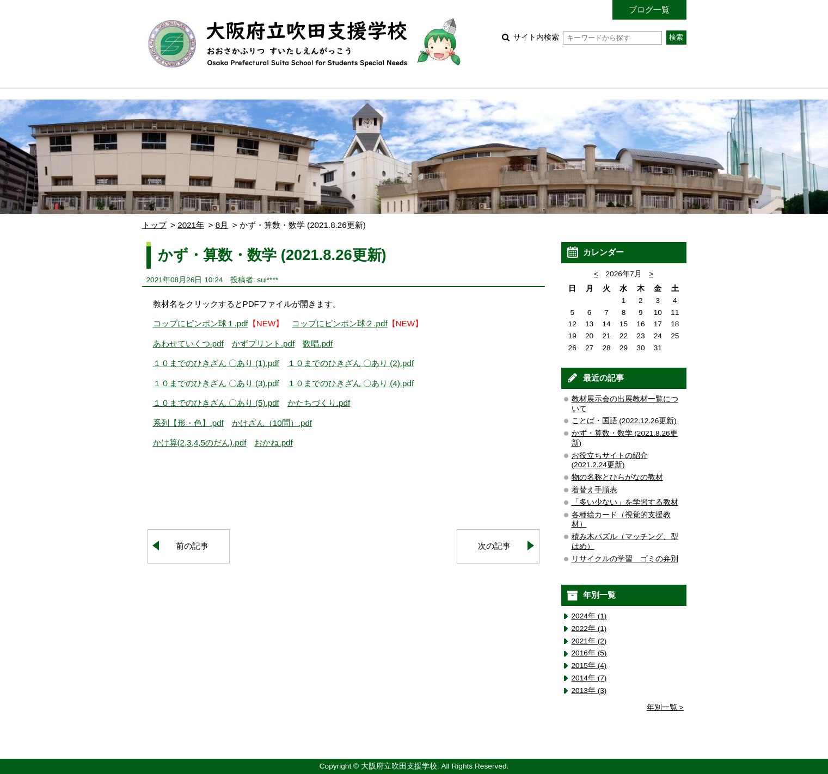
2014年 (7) (589, 678)
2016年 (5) (589, 653)
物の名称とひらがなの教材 (617, 477)
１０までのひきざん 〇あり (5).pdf (216, 402)
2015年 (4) (589, 665)
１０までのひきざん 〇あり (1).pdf (216, 363)
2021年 (190, 225)
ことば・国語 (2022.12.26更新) (624, 421)
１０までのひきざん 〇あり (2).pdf (350, 363)
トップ (154, 225)
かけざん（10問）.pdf (272, 423)
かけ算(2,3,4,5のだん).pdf (200, 442)
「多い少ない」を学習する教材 (625, 502)
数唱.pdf (318, 343)
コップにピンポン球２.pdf (339, 323)
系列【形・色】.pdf (188, 423)
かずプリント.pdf (263, 343)
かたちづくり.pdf (318, 402)
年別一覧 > (665, 707)
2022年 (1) (589, 628)
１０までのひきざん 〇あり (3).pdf (216, 383)
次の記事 (494, 545)
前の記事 (192, 545)
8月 (222, 225)
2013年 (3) (589, 690)
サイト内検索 (587, 37)
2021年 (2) (589, 641)
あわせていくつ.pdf (188, 343)
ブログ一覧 (649, 9)
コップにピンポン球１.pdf (200, 323)
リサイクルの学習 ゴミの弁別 (625, 559)
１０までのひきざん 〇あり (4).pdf (350, 383)
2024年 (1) (589, 616)
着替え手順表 (594, 490)
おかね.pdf (273, 442)
